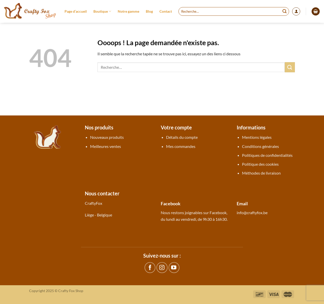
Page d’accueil (76, 11)
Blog (149, 11)
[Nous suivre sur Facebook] (150, 267)
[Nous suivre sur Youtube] (174, 267)
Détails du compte (182, 137)
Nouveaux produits (107, 137)
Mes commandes (180, 146)
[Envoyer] (284, 11)
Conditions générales (260, 146)
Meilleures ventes (105, 146)
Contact (165, 11)
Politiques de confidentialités (267, 155)
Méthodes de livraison (261, 173)
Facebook (218, 212)
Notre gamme (128, 11)
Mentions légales (257, 137)
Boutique (102, 11)
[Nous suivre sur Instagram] (161, 267)
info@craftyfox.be (252, 212)
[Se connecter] (296, 11)
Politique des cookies (260, 164)
